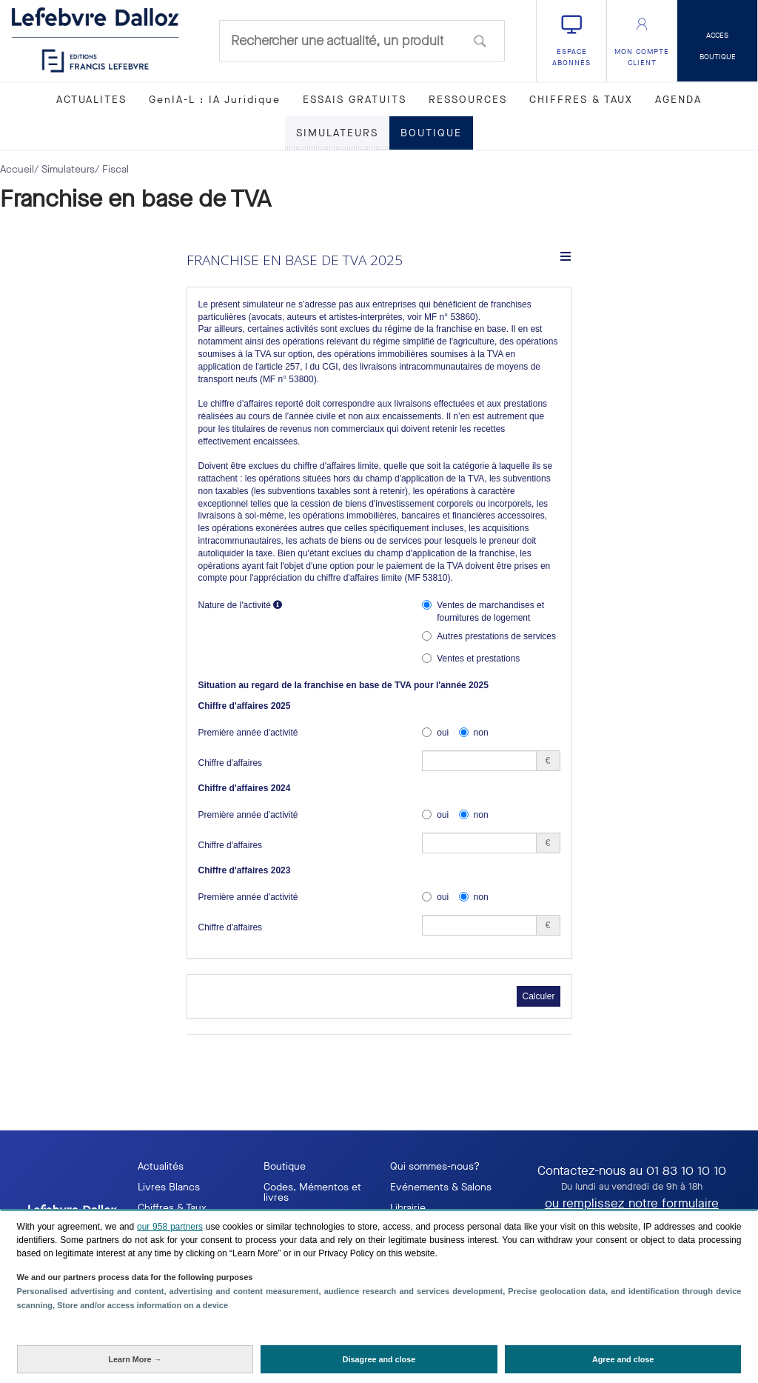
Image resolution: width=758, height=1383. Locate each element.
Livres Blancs (169, 1187)
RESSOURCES (468, 100)
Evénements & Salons (441, 1187)
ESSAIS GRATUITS (354, 100)
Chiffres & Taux (172, 1208)
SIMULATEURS (337, 133)
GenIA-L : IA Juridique (215, 100)
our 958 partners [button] (170, 1227)
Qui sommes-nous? (435, 1166)
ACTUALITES (91, 100)
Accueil (17, 169)
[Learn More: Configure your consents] (135, 1359)
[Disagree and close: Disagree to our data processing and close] (379, 1359)
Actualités (161, 1166)
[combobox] (362, 41)
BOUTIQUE (431, 133)
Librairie (408, 1208)
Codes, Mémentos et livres (312, 1192)
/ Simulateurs (64, 169)
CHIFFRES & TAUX (581, 100)
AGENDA (678, 100)
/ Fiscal (112, 169)
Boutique (285, 1166)
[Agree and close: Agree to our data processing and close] (623, 1359)
